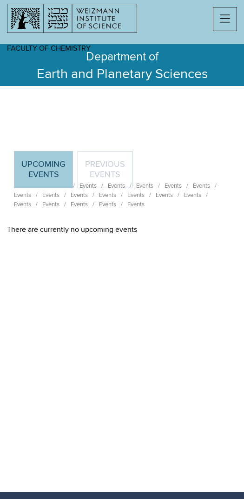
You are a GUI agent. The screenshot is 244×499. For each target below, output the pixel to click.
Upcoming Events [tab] (47, 173)
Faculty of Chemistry (49, 48)
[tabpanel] (122, 229)
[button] (225, 19)
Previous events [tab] (105, 169)
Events (22, 195)
